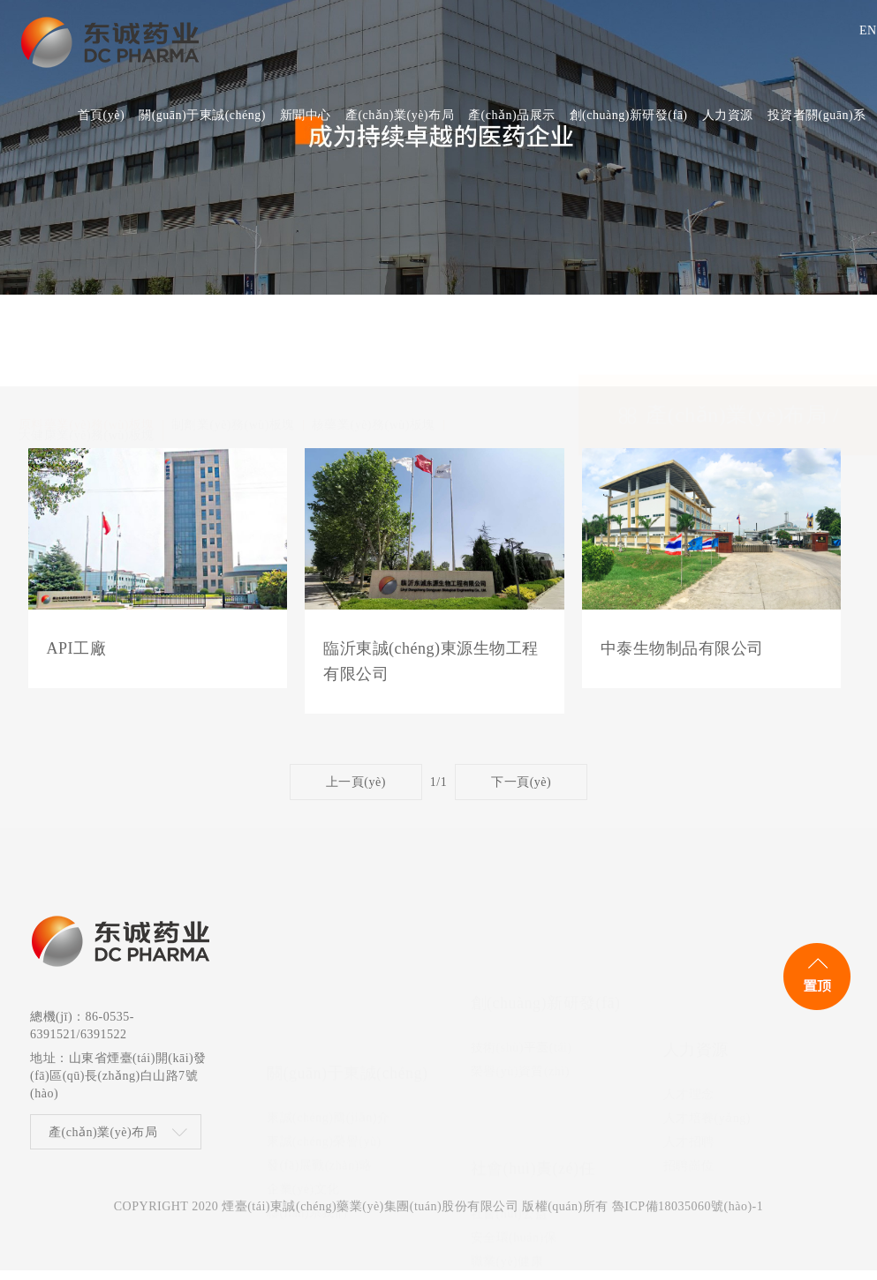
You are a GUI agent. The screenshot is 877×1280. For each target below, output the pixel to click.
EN (861, 30)
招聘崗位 (688, 1035)
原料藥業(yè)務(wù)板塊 (87, 335)
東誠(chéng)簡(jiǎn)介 (328, 963)
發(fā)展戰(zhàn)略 (319, 1011)
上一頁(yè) (356, 782)
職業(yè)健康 (507, 1154)
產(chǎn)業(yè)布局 (103, 1141)
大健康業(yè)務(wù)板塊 (87, 346)
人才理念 (688, 963)
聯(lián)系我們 (307, 1059)
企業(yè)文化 (303, 1035)
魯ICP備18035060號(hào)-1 (688, 1216)
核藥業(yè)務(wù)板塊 (373, 335)
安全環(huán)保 (514, 1130)
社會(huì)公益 (509, 1106)
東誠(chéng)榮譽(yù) (324, 987)
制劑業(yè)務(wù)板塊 (233, 335)
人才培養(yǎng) (707, 987)
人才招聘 (688, 1011)
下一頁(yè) (521, 782)
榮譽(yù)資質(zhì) (520, 987)
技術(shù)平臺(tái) (521, 963)
